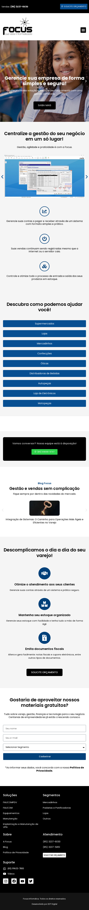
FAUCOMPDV (10, 802)
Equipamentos (11, 813)
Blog (5, 847)
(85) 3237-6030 (51, 841)
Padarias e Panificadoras (57, 807)
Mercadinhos (50, 802)
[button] (83, 30)
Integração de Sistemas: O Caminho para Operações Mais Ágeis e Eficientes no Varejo (44, 521)
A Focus (7, 841)
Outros (47, 818)
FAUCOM (8, 807)
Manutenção (10, 818)
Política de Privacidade (16, 852)
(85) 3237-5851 (51, 847)
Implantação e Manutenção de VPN (20, 825)
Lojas (45, 813)
